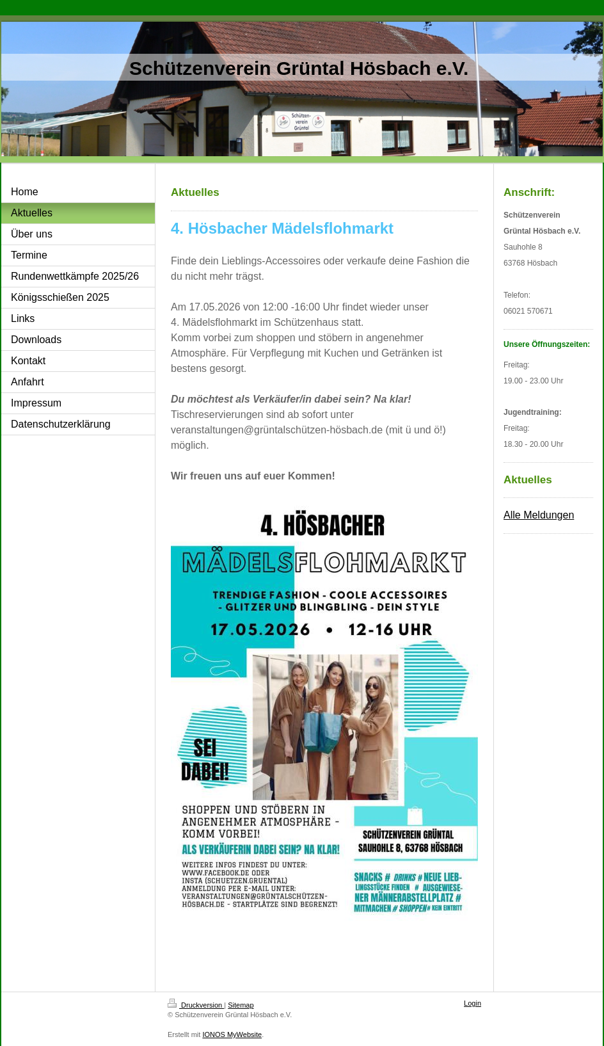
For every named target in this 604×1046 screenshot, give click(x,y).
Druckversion (196, 1005)
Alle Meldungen (539, 515)
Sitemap (240, 1005)
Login (472, 1003)
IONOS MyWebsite (232, 1034)
